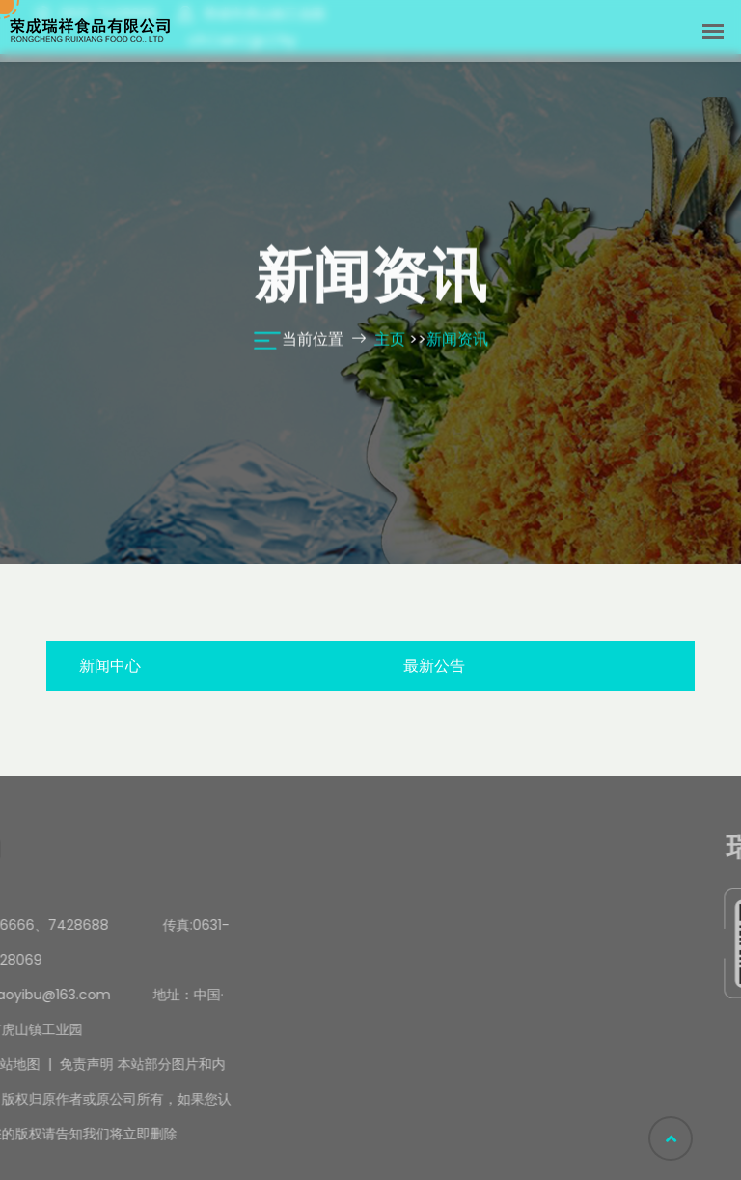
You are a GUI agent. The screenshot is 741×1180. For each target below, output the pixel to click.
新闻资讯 (457, 340)
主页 (389, 340)
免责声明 (34, 1064)
